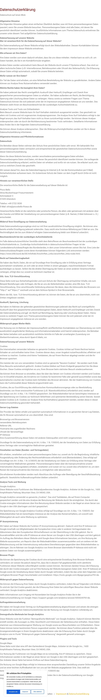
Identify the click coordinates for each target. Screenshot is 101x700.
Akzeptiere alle (38, 692)
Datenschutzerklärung (79, 694)
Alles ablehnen (24, 692)
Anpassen (11, 692)
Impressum (61, 694)
